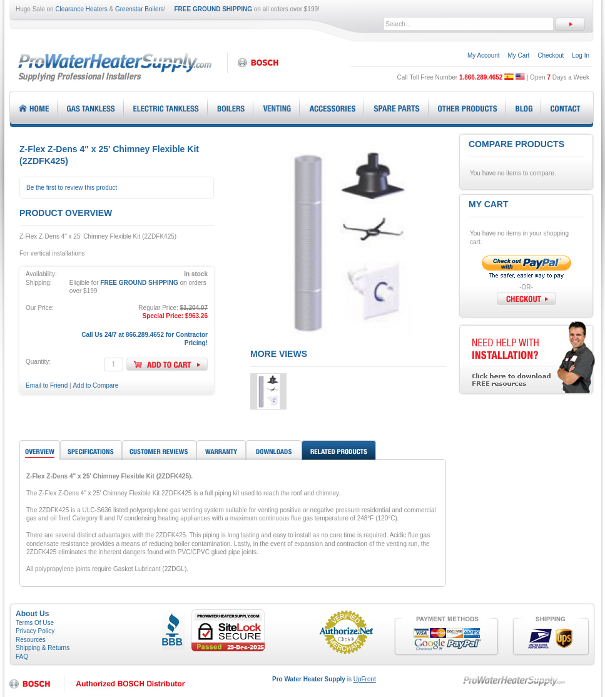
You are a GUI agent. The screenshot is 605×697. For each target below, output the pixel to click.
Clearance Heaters (81, 9)
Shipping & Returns (42, 647)
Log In (580, 55)
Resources (31, 639)
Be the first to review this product (71, 187)
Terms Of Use (35, 622)
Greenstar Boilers (139, 9)
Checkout (550, 55)
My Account (483, 55)
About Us (32, 613)
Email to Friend (47, 385)
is (324, 679)
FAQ (22, 656)
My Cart (518, 55)
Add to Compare (95, 385)
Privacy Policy (35, 630)
